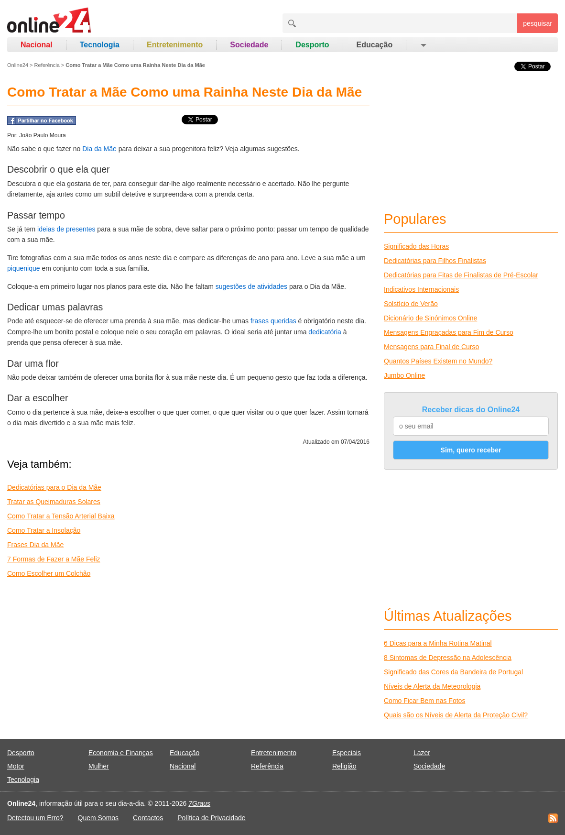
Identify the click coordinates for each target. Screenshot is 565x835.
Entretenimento (175, 45)
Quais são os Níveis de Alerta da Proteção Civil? (456, 715)
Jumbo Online (404, 375)
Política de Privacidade (211, 818)
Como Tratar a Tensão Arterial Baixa (61, 516)
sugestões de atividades (251, 286)
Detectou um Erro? (35, 818)
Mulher (98, 766)
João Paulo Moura (42, 135)
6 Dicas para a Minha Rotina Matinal (438, 643)
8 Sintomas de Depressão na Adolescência (447, 657)
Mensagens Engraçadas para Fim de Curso (448, 332)
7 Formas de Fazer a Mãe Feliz (53, 559)
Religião (344, 766)
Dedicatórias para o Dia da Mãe (54, 487)
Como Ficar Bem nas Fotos (424, 700)
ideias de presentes (66, 229)
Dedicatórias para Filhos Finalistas (435, 260)
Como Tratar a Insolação (43, 530)
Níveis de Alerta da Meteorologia (432, 686)
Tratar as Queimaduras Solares (53, 501)
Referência (47, 65)
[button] (423, 45)
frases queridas (273, 321)
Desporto (312, 45)
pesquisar (537, 23)
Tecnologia (100, 45)
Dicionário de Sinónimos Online (430, 318)
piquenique (23, 268)
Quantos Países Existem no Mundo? (438, 361)
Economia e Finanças (120, 753)
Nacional (37, 45)
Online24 (17, 65)
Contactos (148, 818)
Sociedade (249, 45)
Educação (375, 45)
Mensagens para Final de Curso (431, 347)
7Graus (199, 803)
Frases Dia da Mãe (35, 545)
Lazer (421, 753)
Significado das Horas (416, 246)
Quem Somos (98, 818)
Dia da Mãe (99, 149)
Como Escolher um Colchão (48, 573)
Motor (15, 766)
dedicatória (324, 332)
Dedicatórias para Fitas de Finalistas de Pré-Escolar (461, 275)
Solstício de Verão (411, 304)
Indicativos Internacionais (421, 289)
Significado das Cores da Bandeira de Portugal (453, 672)
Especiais (346, 753)
